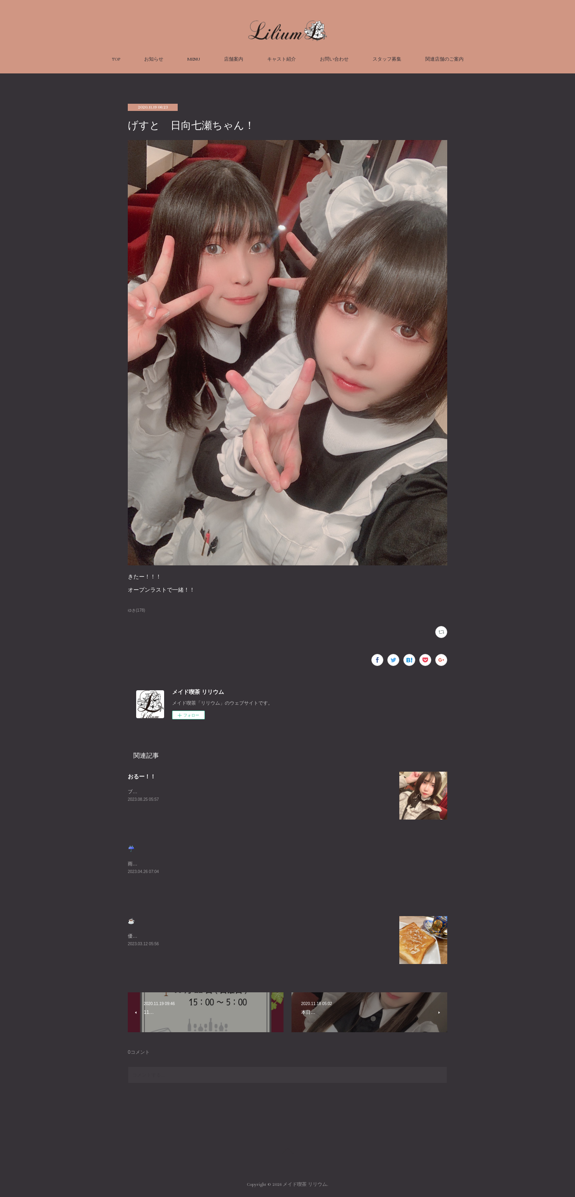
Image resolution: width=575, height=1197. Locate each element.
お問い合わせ (334, 59)
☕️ (131, 921)
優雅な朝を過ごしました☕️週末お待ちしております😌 (186, 936)
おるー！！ (142, 776)
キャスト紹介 (281, 59)
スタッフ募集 (387, 59)
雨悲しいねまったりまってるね (161, 864)
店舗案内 (233, 59)
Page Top (287, 1152)
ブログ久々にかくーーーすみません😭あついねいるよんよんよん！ (200, 791)
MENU (193, 59)
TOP (116, 59)
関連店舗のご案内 (444, 59)
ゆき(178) (136, 610)
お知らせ (153, 59)
